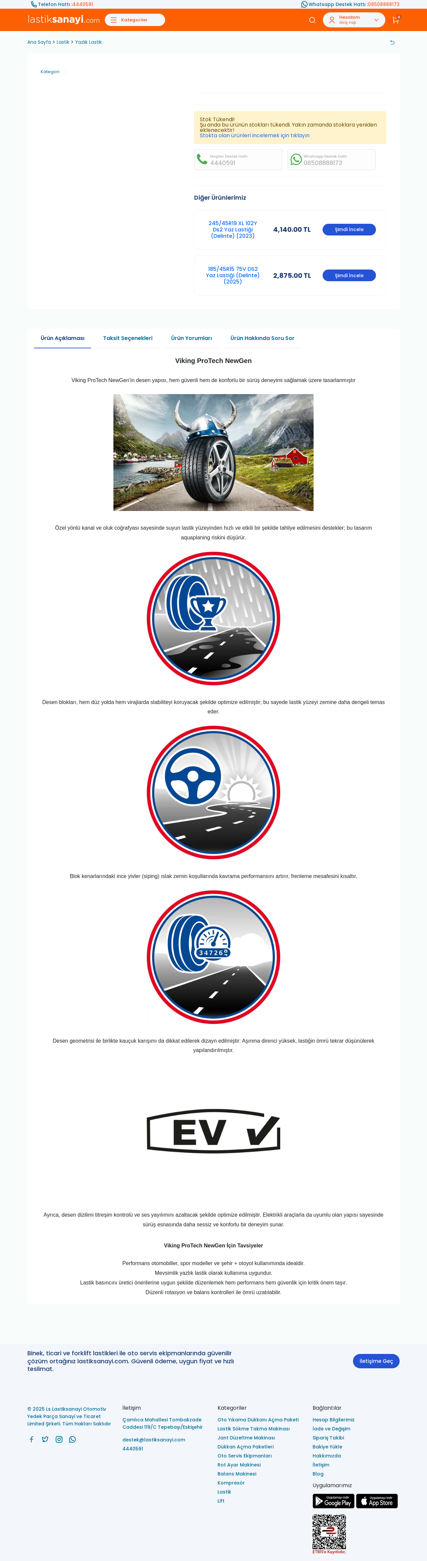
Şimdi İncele (349, 229)
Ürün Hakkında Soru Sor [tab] (263, 338)
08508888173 (384, 4)
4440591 (82, 4)
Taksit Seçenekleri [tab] (127, 338)
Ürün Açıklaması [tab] (62, 338)
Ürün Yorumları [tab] (191, 338)
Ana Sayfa (39, 42)
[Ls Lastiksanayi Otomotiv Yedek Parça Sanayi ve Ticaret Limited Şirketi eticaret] (356, 1535)
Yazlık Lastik (88, 42)
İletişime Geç (376, 1361)
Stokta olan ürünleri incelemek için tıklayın (255, 135)
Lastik (63, 42)
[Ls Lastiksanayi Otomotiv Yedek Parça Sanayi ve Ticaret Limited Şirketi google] (334, 1507)
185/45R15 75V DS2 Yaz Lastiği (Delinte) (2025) (233, 275)
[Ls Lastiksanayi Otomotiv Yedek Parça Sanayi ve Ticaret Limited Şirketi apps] (377, 1507)
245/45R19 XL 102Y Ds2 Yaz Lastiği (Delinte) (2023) (232, 229)
